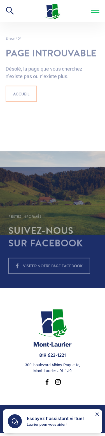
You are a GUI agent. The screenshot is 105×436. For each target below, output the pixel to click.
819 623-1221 (52, 355)
